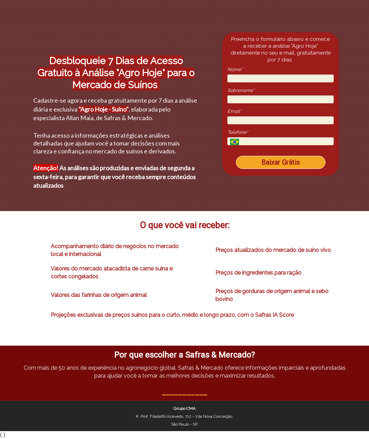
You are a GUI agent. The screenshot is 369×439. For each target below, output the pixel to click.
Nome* (234, 69)
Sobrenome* (240, 90)
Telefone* (237, 132)
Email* (234, 111)
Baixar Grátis (280, 162)
